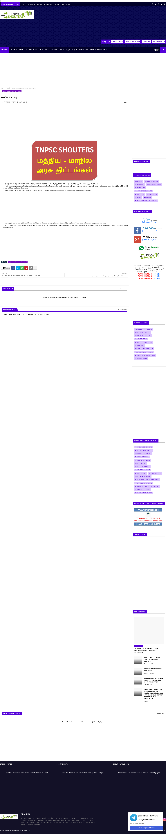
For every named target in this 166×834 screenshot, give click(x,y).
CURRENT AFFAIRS (117, 41)
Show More (160, 713)
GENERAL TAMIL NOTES (143, 453)
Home (6, 50)
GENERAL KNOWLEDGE (132, 41)
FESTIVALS (149, 329)
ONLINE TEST (146, 41)
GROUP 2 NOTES (141, 473)
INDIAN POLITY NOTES (143, 489)
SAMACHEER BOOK (159, 41)
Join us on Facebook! (149, 231)
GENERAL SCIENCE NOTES (144, 447)
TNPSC (12, 50)
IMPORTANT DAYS (141, 339)
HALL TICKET (140, 194)
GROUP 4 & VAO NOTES (143, 476)
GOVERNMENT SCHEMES (143, 336)
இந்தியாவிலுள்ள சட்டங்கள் (144, 352)
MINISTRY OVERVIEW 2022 (144, 342)
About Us (23, 4)
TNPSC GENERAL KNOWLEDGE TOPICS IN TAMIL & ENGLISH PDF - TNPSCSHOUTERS (153, 680)
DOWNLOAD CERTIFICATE (144, 191)
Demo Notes (66, 4)
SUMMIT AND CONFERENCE (144, 349)
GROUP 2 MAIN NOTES (143, 470)
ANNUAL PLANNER (152, 181)
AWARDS (139, 329)
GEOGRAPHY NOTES (142, 457)
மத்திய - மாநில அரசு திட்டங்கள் (77, 50)
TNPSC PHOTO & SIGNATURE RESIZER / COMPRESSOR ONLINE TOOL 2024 (146, 649)
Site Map (39, 4)
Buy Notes (57, 4)
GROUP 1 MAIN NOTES (143, 460)
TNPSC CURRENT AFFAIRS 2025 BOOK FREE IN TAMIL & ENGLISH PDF (153, 659)
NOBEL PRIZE (140, 345)
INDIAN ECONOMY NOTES (144, 483)
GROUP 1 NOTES (141, 463)
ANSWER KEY (140, 184)
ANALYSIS (139, 181)
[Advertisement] (127, 23)
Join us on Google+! (149, 240)
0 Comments (122, 310)
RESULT (138, 197)
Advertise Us (48, 4)
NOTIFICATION (152, 194)
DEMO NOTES (44, 50)
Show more (123, 289)
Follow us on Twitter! (149, 222)
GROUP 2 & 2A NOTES (142, 467)
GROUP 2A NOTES (156, 473)
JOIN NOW (156, 274)
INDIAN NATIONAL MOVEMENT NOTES (147, 486)
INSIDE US (22, 50)
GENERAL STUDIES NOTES (144, 450)
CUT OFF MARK (140, 188)
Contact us (31, 4)
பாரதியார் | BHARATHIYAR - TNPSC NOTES (153, 669)
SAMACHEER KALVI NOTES (144, 493)
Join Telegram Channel (146, 828)
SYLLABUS (148, 197)
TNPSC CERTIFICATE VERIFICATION (146, 201)
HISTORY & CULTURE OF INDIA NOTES (147, 480)
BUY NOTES (33, 50)
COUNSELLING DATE (154, 184)
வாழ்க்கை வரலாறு (141, 358)
